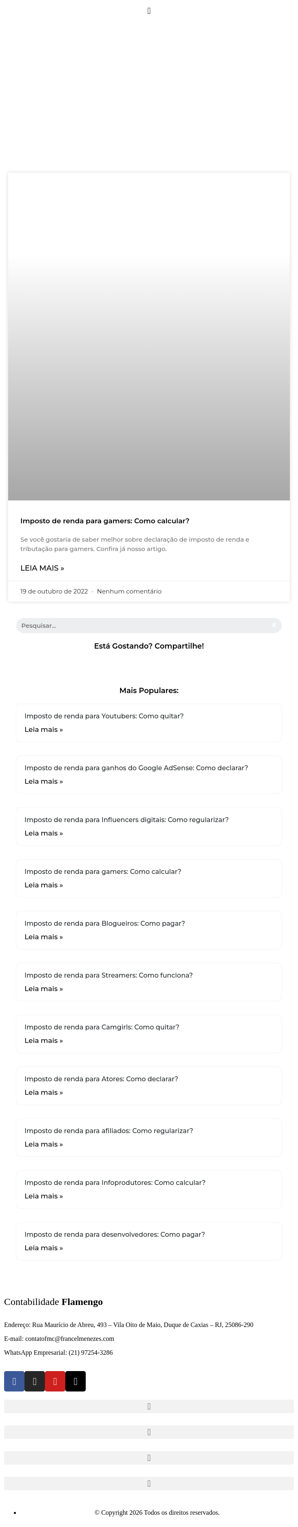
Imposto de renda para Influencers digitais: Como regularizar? (126, 820)
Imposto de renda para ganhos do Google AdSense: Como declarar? (136, 768)
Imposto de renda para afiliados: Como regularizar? (108, 1131)
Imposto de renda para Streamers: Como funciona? (108, 975)
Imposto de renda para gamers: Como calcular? (104, 521)
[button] (149, 11)
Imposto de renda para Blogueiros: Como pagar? (104, 923)
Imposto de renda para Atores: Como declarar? (101, 1079)
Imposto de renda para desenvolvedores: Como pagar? (114, 1234)
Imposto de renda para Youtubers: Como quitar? (104, 716)
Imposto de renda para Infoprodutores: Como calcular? (115, 1183)
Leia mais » (42, 568)
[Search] (274, 625)
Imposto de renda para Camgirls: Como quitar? (101, 1027)
